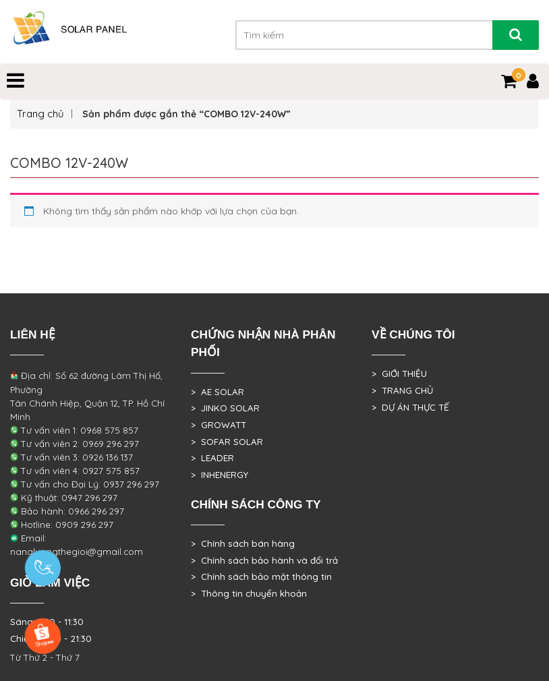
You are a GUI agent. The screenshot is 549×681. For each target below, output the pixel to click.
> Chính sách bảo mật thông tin (261, 576)
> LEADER (212, 457)
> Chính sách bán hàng (243, 543)
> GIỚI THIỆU (399, 373)
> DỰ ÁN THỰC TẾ (410, 407)
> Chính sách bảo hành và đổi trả (264, 560)
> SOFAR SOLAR (227, 441)
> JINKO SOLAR (225, 408)
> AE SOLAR (217, 391)
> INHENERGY (219, 474)
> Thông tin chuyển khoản (249, 593)
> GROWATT (218, 424)
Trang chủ (40, 113)
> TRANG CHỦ (402, 390)
